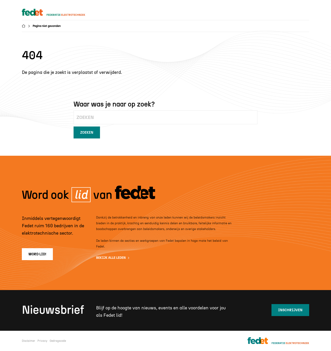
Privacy (42, 340)
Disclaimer (28, 340)
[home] (58, 12)
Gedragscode (58, 340)
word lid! (37, 254)
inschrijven (290, 310)
